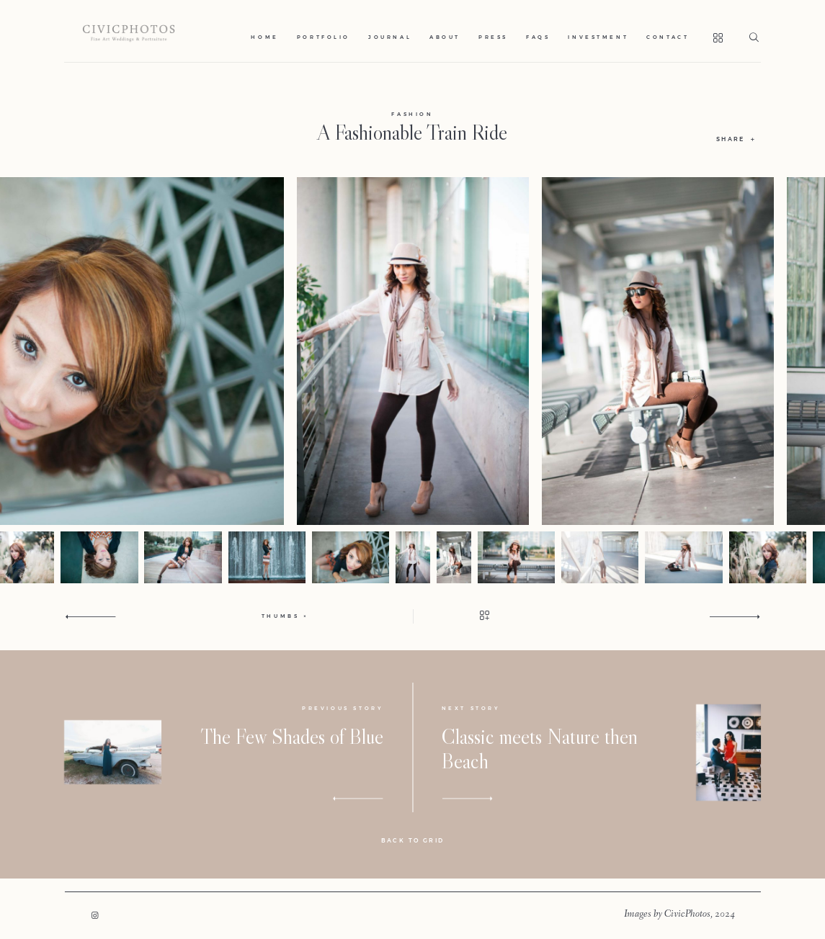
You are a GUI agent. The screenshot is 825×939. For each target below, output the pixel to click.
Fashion (412, 114)
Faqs (538, 37)
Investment (598, 37)
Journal (389, 37)
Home (264, 37)
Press (493, 37)
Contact (667, 37)
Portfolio (323, 37)
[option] (412, 351)
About (444, 37)
